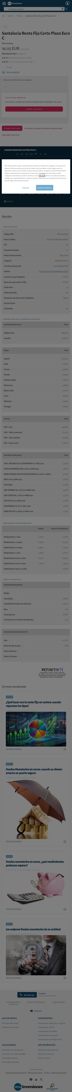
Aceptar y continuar (44, 187)
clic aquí (42, 175)
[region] (36, 176)
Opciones (25, 187)
